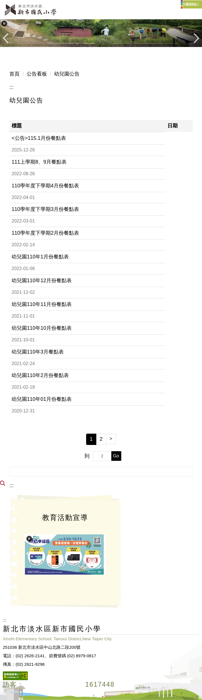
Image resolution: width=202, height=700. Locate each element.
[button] (4, 23)
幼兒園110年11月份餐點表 (42, 304)
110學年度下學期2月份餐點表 (45, 233)
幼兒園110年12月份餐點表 (42, 280)
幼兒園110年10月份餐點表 (42, 328)
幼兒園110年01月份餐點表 (42, 399)
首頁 (14, 74)
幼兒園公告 (67, 74)
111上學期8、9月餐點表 (39, 162)
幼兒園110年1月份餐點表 (40, 257)
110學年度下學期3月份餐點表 (45, 209)
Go (116, 455)
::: (11, 87)
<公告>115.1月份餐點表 (39, 138)
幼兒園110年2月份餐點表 (40, 375)
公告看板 (37, 74)
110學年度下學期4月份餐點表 (45, 186)
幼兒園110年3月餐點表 (38, 352)
